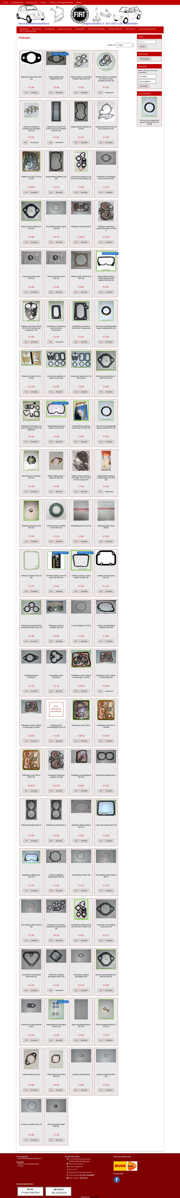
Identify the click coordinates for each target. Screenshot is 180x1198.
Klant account (31, 2)
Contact (43, 2)
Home (5, 2)
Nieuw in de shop (65, 29)
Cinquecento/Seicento (147, 29)
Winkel (78, 2)
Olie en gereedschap (28, 31)
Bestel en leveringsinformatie (61, 2)
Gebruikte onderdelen (96, 29)
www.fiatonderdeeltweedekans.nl (30, 1158)
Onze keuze (36, 29)
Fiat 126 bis (130, 29)
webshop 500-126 (115, 29)
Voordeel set (50, 29)
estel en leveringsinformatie (29, 1164)
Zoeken (142, 46)
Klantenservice (17, 2)
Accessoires (80, 29)
